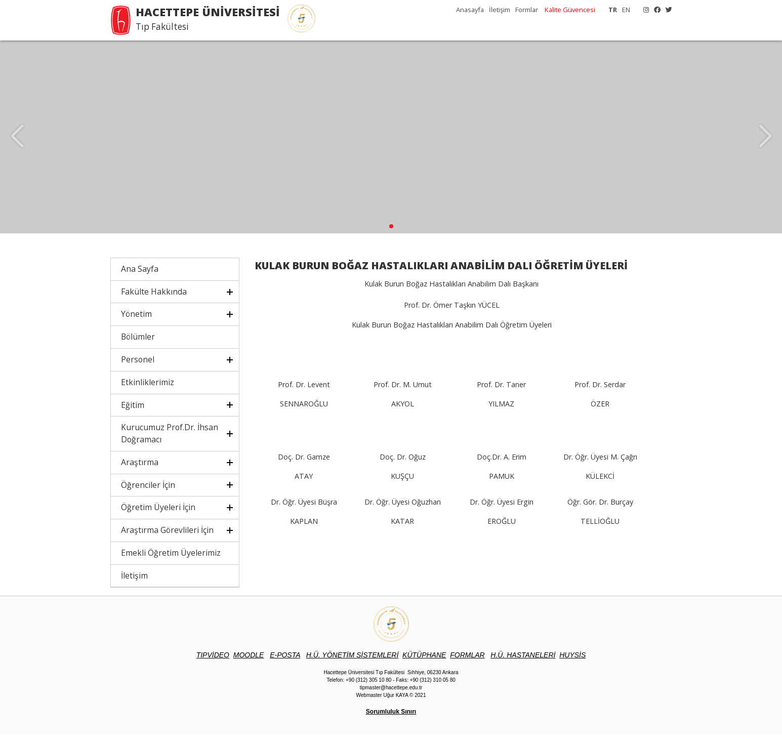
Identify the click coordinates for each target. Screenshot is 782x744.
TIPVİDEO (212, 664)
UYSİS (572, 664)
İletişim (499, 9)
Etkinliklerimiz (147, 391)
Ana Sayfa (139, 278)
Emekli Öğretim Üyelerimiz (171, 562)
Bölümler (138, 346)
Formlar (526, 9)
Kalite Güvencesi (570, 9)
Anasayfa (470, 9)
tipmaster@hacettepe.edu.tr (391, 697)
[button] (391, 236)
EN (626, 9)
